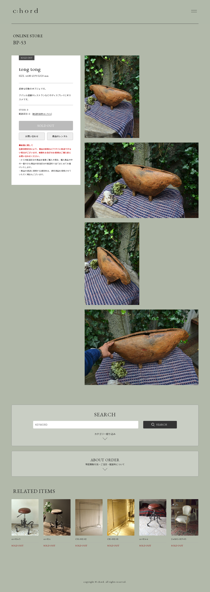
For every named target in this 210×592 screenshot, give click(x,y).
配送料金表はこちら (42, 113)
